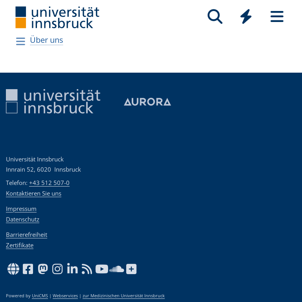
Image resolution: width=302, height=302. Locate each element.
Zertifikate (19, 245)
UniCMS (40, 295)
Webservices (65, 295)
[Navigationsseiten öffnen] (21, 41)
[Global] (246, 17)
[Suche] (214, 16)
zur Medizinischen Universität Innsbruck (124, 295)
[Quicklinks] (245, 16)
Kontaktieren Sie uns (33, 193)
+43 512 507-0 (49, 183)
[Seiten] (277, 16)
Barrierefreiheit (26, 234)
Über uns (46, 40)
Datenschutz (22, 219)
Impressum (21, 208)
